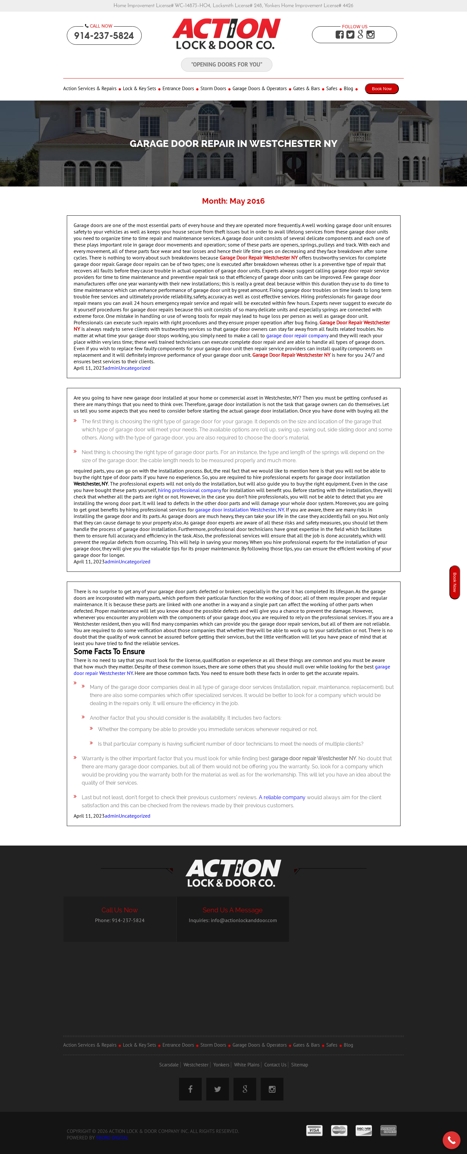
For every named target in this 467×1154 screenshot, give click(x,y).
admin (112, 368)
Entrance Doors (178, 88)
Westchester (196, 1065)
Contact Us (275, 1065)
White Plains (246, 1065)
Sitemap (299, 1065)
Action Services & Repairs (89, 88)
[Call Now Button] (452, 1140)
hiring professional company (189, 490)
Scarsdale (169, 1065)
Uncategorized (134, 368)
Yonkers (221, 1065)
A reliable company (282, 797)
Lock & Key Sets (139, 88)
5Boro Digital (112, 1138)
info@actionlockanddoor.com (244, 920)
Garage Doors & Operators (260, 88)
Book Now (382, 88)
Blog (348, 88)
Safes (331, 88)
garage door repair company (297, 336)
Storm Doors (213, 88)
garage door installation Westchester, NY (239, 510)
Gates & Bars (306, 88)
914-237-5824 (104, 35)
